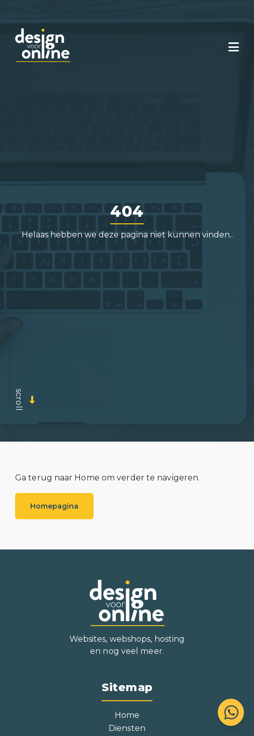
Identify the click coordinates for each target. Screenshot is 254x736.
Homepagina (54, 506)
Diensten (127, 728)
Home (127, 715)
